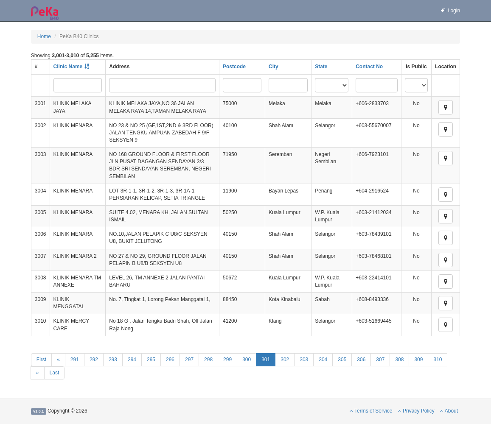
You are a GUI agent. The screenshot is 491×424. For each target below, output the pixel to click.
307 (380, 360)
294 (132, 360)
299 (227, 360)
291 (74, 360)
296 (170, 360)
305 (342, 360)
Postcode (234, 67)
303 (304, 360)
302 (285, 360)
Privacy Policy (416, 411)
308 (399, 360)
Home (44, 36)
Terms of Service (371, 411)
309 (418, 360)
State (321, 67)
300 (246, 360)
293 (113, 360)
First (41, 360)
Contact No (369, 67)
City (273, 67)
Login (450, 11)
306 (361, 360)
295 (151, 360)
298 (208, 360)
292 (94, 360)
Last (54, 373)
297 (189, 360)
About (449, 411)
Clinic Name (68, 67)
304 (323, 360)
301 (265, 360)
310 (437, 360)
